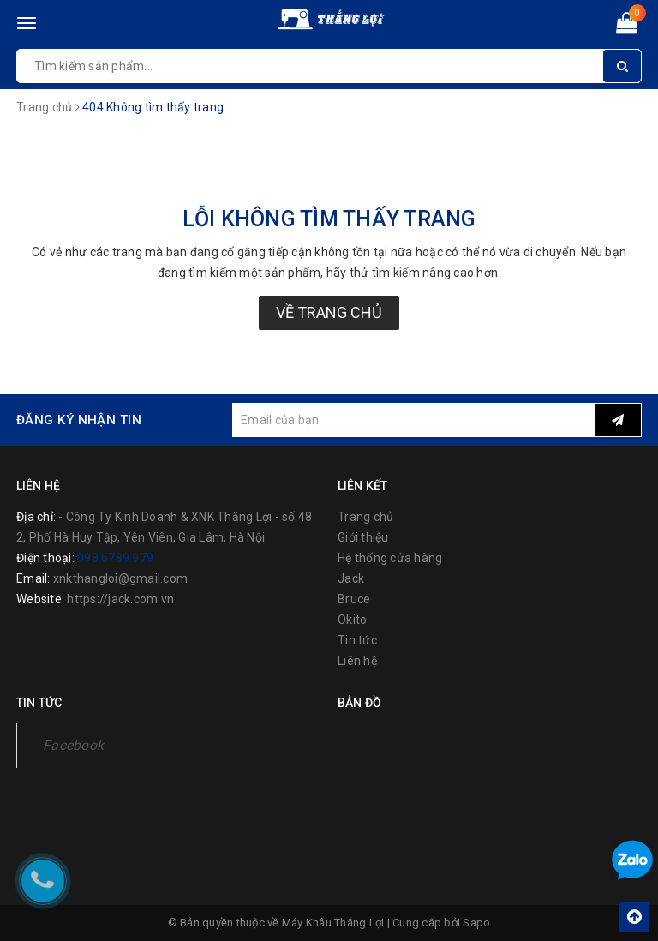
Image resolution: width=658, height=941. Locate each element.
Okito (352, 619)
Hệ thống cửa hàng (390, 558)
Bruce (354, 599)
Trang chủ (365, 517)
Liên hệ (357, 661)
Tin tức (357, 640)
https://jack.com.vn (120, 599)
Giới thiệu (363, 537)
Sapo (476, 922)
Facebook (73, 745)
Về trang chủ (329, 312)
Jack (351, 578)
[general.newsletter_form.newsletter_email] (413, 420)
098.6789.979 (115, 558)
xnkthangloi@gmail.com (120, 578)
